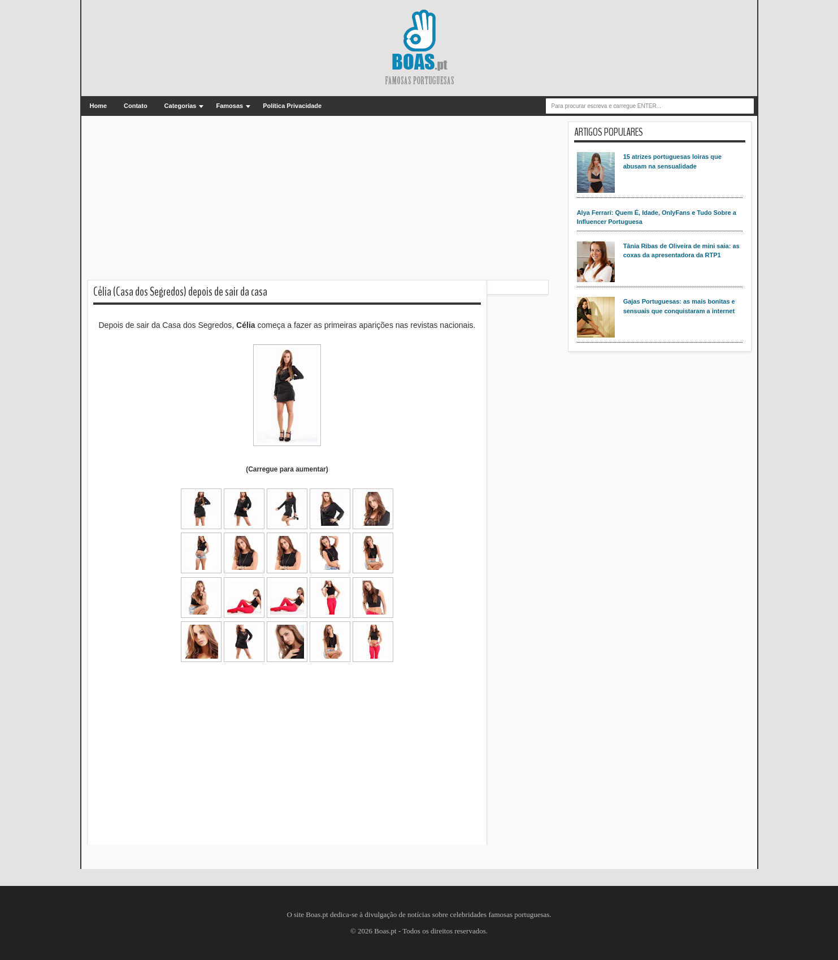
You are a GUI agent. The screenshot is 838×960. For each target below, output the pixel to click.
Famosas (229, 105)
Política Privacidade (292, 105)
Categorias (180, 105)
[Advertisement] (318, 201)
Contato (135, 105)
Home (98, 105)
